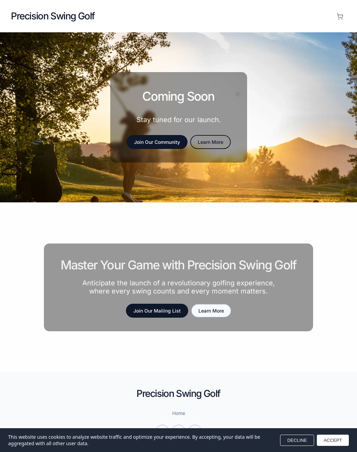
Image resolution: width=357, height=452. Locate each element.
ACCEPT (333, 440)
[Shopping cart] (340, 16)
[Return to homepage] (53, 16)
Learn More (210, 142)
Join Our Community (157, 142)
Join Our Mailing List (157, 311)
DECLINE (297, 440)
